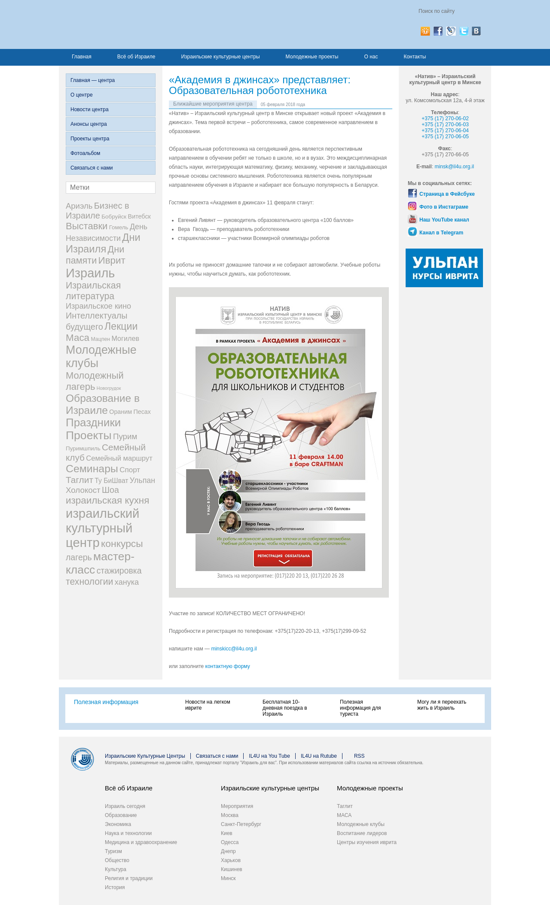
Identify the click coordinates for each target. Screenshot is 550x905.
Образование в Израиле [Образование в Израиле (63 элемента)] (103, 404)
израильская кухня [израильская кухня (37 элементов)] (107, 500)
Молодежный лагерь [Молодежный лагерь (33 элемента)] (95, 381)
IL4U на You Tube (269, 756)
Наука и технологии (128, 833)
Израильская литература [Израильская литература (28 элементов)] (93, 290)
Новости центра (89, 109)
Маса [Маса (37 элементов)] (77, 337)
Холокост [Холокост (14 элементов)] (83, 490)
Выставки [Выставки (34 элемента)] (86, 226)
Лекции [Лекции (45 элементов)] (121, 326)
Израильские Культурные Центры (145, 756)
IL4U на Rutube (319, 756)
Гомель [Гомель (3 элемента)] (118, 227)
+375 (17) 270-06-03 (445, 124)
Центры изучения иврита (367, 842)
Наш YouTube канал (444, 220)
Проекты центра (89, 139)
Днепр (228, 851)
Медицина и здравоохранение (141, 842)
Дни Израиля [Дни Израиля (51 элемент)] (103, 243)
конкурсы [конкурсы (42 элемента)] (122, 543)
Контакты (414, 57)
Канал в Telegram (441, 233)
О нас (371, 57)
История (115, 887)
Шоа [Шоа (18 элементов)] (110, 490)
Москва (229, 815)
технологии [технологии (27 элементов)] (89, 582)
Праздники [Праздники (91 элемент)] (93, 422)
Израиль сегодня (125, 806)
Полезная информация (106, 701)
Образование (121, 815)
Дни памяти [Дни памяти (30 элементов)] (95, 255)
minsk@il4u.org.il (454, 167)
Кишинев (231, 869)
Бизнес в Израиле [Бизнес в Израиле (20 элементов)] (97, 210)
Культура (115, 869)
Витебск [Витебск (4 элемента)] (139, 216)
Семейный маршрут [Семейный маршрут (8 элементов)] (119, 458)
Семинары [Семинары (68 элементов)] (92, 468)
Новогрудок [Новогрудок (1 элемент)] (109, 388)
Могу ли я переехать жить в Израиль (441, 705)
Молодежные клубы (361, 824)
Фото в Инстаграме (443, 207)
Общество (117, 860)
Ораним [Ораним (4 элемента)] (120, 411)
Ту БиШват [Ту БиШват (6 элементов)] (111, 480)
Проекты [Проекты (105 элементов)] (89, 435)
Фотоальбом (85, 153)
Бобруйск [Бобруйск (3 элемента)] (113, 216)
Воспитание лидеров (362, 833)
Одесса (229, 842)
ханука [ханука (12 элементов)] (127, 582)
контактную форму (227, 666)
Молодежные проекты (312, 57)
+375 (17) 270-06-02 (445, 118)
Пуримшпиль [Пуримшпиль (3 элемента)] (83, 448)
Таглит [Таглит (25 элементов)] (79, 480)
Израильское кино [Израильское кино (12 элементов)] (98, 306)
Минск (228, 878)
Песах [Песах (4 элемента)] (142, 411)
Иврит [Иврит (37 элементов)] (111, 260)
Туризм (113, 851)
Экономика (118, 824)
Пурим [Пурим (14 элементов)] (125, 436)
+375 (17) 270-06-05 (445, 137)
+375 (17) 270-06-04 (445, 131)
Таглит (345, 806)
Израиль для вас (150, 24)
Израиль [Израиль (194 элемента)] (90, 273)
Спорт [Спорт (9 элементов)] (129, 470)
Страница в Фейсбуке (447, 194)
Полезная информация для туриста (360, 708)
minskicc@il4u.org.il (234, 649)
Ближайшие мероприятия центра (213, 104)
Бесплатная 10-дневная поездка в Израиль (285, 708)
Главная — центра (92, 80)
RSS (359, 756)
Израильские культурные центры (220, 57)
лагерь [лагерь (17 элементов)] (79, 557)
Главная (82, 57)
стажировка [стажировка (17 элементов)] (119, 570)
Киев (226, 833)
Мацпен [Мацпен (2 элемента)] (100, 339)
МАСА (344, 815)
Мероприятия (237, 806)
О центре (81, 95)
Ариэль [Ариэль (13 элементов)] (79, 205)
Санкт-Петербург (241, 824)
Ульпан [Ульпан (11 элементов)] (142, 480)
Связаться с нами (91, 168)
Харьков (231, 860)
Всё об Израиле (136, 57)
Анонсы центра (88, 124)
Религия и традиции (129, 878)
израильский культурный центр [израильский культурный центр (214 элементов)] (103, 528)
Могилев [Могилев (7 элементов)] (125, 338)
